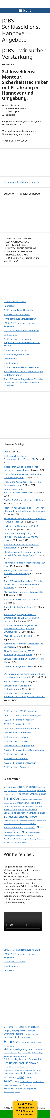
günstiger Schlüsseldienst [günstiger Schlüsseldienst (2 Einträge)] (32, 793)
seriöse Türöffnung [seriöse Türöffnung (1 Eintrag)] (30, 828)
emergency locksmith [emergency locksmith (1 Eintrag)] (10, 791)
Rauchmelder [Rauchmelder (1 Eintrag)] (39, 806)
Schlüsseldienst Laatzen (16, 736)
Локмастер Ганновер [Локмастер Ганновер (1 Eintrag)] (30, 1089)
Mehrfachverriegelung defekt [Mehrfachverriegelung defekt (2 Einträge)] (19, 1049)
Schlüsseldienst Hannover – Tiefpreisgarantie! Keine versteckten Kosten (22, 342)
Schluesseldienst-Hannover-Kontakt (22, 367)
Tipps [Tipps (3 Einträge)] (40, 827)
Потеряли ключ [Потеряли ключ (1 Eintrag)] (16, 842)
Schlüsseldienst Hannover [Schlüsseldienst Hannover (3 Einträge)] (21, 816)
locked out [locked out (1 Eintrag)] (25, 799)
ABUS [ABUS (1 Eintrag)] (5, 787)
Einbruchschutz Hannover (17, 350)
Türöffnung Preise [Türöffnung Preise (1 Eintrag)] (9, 836)
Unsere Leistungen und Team (18, 666)
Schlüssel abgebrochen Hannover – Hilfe (24, 658)
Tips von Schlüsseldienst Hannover (21, 599)
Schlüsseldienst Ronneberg (17, 732)
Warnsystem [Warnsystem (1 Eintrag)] (20, 836)
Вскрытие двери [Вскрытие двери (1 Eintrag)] (24, 839)
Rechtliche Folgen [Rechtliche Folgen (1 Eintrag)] (9, 810)
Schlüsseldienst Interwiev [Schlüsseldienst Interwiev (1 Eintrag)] (12, 824)
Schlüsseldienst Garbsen (16, 741)
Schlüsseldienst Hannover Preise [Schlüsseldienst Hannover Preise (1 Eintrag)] (35, 821)
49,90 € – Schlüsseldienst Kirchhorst (22, 728)
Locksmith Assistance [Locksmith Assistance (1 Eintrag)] (35, 799)
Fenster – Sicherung (14, 681)
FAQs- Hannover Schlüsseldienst (20, 318)
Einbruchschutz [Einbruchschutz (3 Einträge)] (27, 787)
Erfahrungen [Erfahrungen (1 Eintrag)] (22, 791)
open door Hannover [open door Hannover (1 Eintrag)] (24, 806)
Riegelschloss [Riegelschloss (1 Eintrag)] (19, 810)
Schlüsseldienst (11, 334)
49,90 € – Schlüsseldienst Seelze (20, 724)
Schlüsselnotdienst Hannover (18, 310)
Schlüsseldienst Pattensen (17, 767)
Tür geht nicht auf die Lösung (18, 607)
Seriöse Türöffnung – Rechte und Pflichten (25, 500)
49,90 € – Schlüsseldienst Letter (19, 719)
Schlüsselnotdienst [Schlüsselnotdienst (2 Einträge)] (13, 827)
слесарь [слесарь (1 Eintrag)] (23, 842)
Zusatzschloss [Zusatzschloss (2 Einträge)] (11, 838)
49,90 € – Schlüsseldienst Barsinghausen (24, 749)
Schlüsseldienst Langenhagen (19, 745)
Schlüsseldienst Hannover (17, 314)
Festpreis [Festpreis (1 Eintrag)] (6, 794)
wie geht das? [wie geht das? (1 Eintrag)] (28, 836)
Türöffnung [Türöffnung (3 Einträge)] (20, 831)
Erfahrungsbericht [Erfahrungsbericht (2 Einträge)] (36, 790)
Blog (6, 451)
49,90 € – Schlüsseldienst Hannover (21, 330)
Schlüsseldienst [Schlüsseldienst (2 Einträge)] (36, 812)
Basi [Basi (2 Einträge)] (10, 786)
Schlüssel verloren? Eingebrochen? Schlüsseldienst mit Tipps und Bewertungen (21, 628)
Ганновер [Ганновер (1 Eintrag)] (33, 839)
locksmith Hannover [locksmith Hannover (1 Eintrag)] (10, 803)
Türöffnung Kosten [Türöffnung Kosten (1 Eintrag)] (34, 832)
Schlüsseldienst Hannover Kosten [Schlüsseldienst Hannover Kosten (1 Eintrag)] (14, 821)
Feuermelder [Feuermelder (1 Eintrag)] (14, 794)
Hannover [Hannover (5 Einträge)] (12, 798)
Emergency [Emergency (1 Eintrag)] (41, 787)
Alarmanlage (10, 358)
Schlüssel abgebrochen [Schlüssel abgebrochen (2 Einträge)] (16, 812)
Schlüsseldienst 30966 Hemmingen (21, 711)
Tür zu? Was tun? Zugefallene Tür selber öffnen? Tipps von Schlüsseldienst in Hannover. (24, 382)
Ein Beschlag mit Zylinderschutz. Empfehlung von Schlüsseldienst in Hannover (21, 617)
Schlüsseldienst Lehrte (15, 754)
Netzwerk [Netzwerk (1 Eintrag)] (14, 806)
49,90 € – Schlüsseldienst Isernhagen (22, 715)
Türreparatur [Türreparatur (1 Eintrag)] (8, 832)
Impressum (9, 305)
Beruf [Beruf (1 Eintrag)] (14, 787)
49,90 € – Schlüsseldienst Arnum (20, 762)
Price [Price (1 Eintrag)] (32, 806)
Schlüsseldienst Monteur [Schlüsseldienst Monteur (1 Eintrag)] (28, 824)
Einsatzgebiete (11, 362)
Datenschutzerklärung (15, 301)
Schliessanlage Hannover (16, 354)
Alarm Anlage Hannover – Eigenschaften (24, 591)
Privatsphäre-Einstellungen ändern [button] (21, 181)
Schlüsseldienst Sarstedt (16, 758)
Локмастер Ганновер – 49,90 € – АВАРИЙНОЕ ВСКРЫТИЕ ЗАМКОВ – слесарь (22, 537)
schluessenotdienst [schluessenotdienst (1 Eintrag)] (31, 810)
